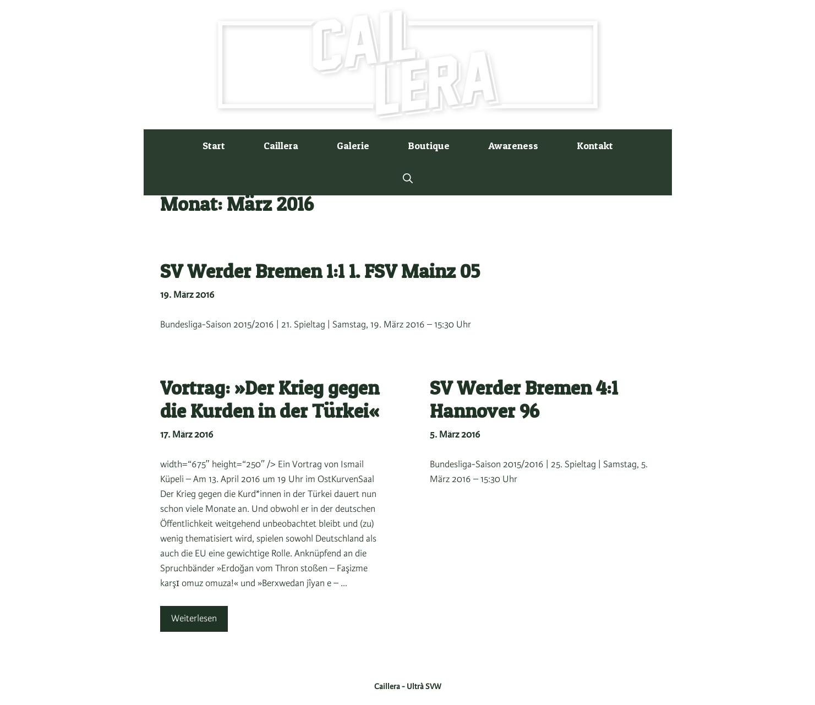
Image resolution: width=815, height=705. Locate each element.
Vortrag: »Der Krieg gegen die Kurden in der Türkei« (269, 399)
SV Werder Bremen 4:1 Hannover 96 (524, 399)
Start (214, 145)
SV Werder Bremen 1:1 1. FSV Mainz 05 (320, 271)
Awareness (513, 145)
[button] (408, 178)
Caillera (281, 145)
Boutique (429, 145)
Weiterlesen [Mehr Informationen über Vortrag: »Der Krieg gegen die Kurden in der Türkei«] (194, 619)
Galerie (353, 145)
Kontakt (595, 145)
